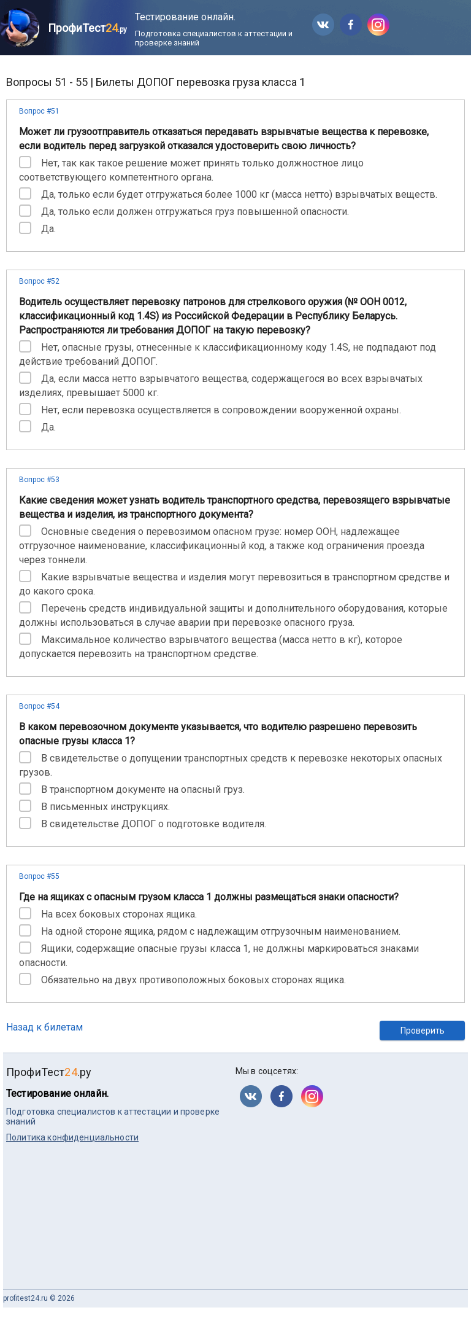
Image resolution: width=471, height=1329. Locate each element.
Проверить (422, 1030)
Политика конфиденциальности (72, 1137)
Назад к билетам (44, 1027)
